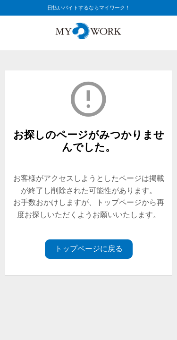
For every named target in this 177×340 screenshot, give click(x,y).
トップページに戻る (89, 249)
